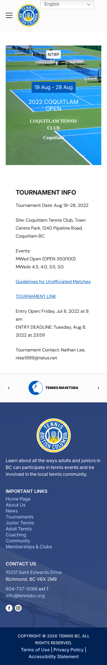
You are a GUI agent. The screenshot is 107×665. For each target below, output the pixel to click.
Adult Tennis (19, 529)
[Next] (97, 387)
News (12, 511)
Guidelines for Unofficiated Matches (53, 282)
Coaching (16, 535)
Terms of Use (35, 649)
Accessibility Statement (54, 656)
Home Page (18, 499)
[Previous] (9, 387)
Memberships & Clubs (29, 546)
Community (18, 540)
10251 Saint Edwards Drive (34, 572)
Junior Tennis (20, 523)
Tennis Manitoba (53, 388)
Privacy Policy (68, 649)
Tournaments (19, 517)
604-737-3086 (22, 589)
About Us (15, 505)
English (47, 4)
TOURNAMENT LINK (36, 296)
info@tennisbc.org (25, 595)
